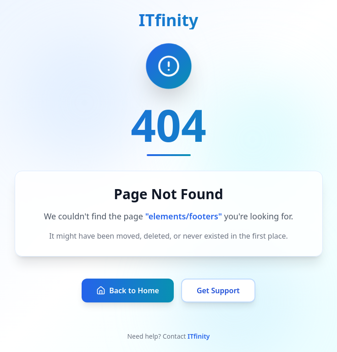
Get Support (218, 290)
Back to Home (127, 290)
